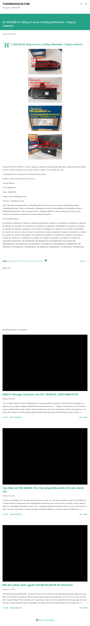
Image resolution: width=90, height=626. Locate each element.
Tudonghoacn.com (16, 4)
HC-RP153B (21, 261)
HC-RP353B (39, 261)
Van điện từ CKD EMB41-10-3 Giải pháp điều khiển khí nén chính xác (43, 489)
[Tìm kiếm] (81, 4)
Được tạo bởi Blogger (45, 620)
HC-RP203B (30, 261)
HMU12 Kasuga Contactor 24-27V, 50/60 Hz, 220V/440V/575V (40, 394)
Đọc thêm (83, 417)
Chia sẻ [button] (82, 261)
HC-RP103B (12, 261)
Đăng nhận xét (16, 417)
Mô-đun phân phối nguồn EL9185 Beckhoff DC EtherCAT (38, 585)
